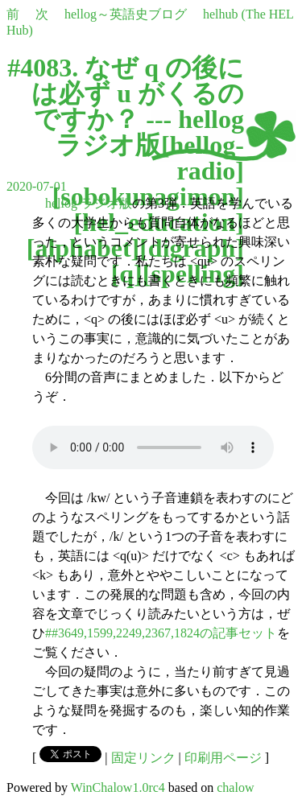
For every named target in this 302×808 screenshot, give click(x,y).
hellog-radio (207, 157)
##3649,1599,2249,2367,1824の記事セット (161, 633)
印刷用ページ (223, 758)
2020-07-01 (36, 186)
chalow (235, 787)
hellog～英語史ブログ (125, 14)
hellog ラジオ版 (88, 203)
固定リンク (143, 758)
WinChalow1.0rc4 (118, 787)
